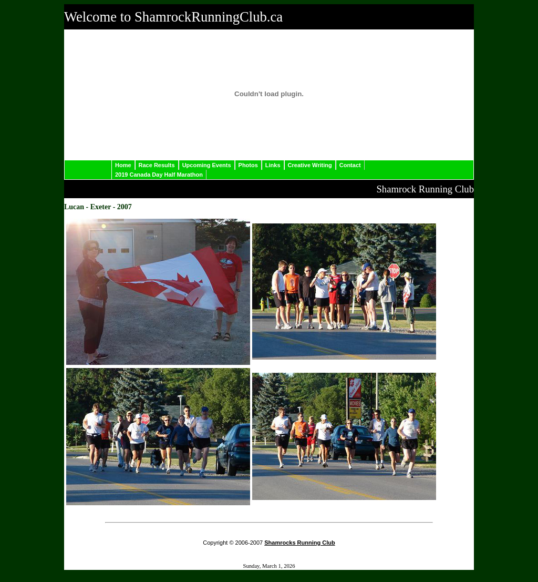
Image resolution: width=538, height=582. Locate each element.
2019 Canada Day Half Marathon (159, 174)
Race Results (157, 165)
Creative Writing (310, 165)
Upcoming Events (206, 165)
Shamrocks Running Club (299, 542)
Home (123, 165)
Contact (350, 165)
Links (273, 165)
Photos (248, 165)
